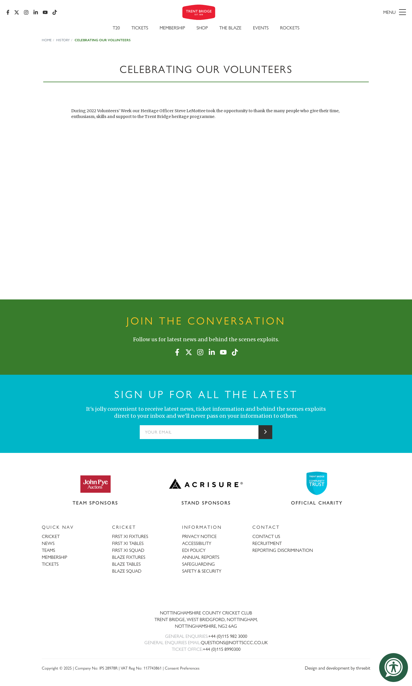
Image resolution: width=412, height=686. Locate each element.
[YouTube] (46, 13)
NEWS (48, 543)
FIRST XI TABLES (127, 543)
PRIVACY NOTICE (199, 536)
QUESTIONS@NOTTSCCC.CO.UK (234, 642)
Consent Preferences (182, 668)
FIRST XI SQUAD (128, 550)
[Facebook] (8, 13)
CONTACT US (266, 536)
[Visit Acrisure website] (206, 483)
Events (261, 29)
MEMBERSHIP (54, 557)
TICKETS (50, 564)
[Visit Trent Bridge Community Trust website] (317, 483)
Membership (172, 29)
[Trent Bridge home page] (206, 593)
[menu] (341, 13)
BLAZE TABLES (126, 564)
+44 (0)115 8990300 (222, 649)
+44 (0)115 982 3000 (227, 636)
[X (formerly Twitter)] (17, 13)
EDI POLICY (193, 550)
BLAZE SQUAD (126, 571)
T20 (116, 29)
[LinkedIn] (36, 13)
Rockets (289, 29)
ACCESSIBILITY (196, 543)
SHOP (202, 29)
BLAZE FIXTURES (128, 557)
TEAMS (48, 550)
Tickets (139, 29)
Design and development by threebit (337, 668)
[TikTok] (55, 13)
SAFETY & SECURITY (201, 571)
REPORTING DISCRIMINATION (282, 550)
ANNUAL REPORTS (200, 557)
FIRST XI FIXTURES (130, 536)
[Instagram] (27, 13)
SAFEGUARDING (198, 564)
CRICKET (51, 536)
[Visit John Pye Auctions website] (95, 483)
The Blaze (230, 29)
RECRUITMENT (267, 543)
